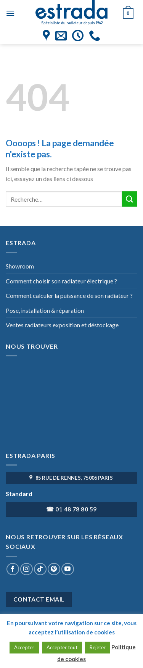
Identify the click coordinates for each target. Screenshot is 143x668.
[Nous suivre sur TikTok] (40, 569)
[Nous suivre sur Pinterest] (54, 569)
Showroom (20, 266)
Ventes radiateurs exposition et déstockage (62, 324)
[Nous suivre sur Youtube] (67, 569)
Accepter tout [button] (62, 647)
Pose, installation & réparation (45, 310)
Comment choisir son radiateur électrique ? (61, 281)
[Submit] (129, 198)
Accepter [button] (24, 647)
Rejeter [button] (98, 647)
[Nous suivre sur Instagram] (26, 569)
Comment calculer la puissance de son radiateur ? (69, 295)
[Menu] (10, 13)
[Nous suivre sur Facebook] (12, 569)
